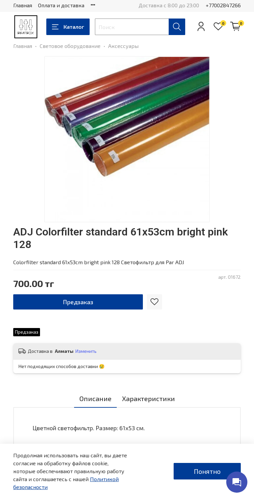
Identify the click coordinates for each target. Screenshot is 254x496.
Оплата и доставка (61, 5)
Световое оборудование (70, 46)
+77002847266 (223, 5)
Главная (22, 5)
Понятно (207, 471)
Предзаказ (78, 302)
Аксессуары (123, 46)
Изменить (86, 351)
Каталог (68, 26)
